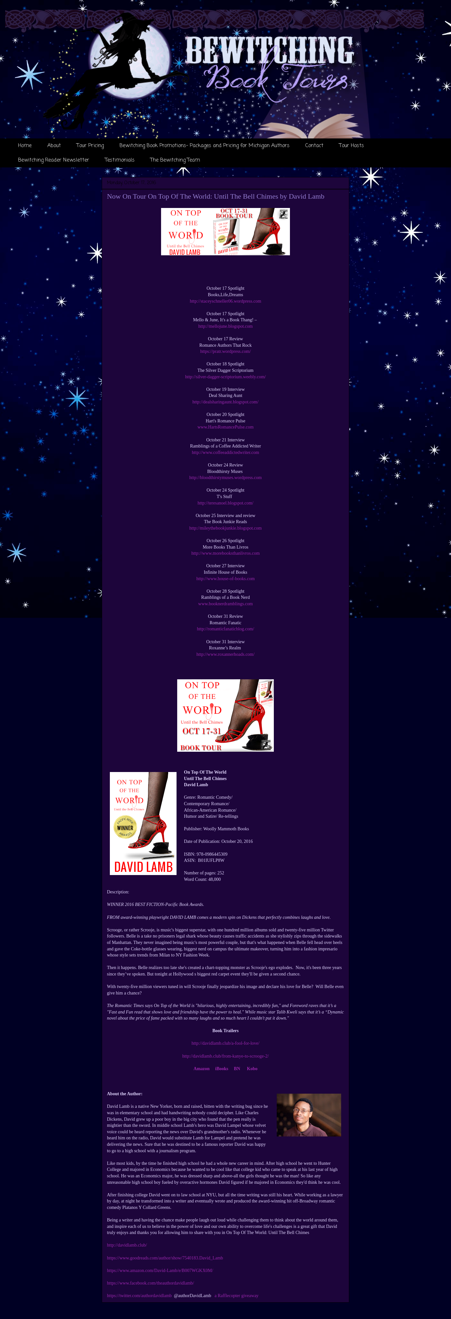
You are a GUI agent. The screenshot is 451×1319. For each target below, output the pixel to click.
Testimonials (120, 160)
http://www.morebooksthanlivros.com (225, 553)
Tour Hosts (351, 146)
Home (25, 146)
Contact (314, 146)
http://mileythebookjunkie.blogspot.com (225, 528)
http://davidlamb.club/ (127, 1245)
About (54, 146)
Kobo (252, 1068)
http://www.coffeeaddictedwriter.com (225, 452)
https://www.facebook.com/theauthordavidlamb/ (150, 1283)
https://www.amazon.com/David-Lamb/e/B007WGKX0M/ (160, 1270)
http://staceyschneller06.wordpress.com (225, 301)
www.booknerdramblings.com (225, 603)
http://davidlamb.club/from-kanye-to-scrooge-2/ (225, 1056)
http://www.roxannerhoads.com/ (225, 654)
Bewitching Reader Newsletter (53, 160)
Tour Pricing (90, 146)
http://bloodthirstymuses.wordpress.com (225, 477)
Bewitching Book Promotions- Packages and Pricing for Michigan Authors (205, 146)
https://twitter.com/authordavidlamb (139, 1295)
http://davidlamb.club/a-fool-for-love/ (226, 1043)
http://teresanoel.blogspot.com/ (225, 503)
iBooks (221, 1068)
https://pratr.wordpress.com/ (225, 351)
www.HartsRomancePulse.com (225, 427)
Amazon (202, 1068)
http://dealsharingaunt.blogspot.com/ (225, 402)
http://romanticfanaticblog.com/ (225, 629)
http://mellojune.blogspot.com (225, 326)
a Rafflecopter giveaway (237, 1295)
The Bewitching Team (175, 160)
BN (237, 1068)
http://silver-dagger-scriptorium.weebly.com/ (225, 376)
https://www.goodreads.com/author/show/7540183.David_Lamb (165, 1258)
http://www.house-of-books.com (225, 578)
